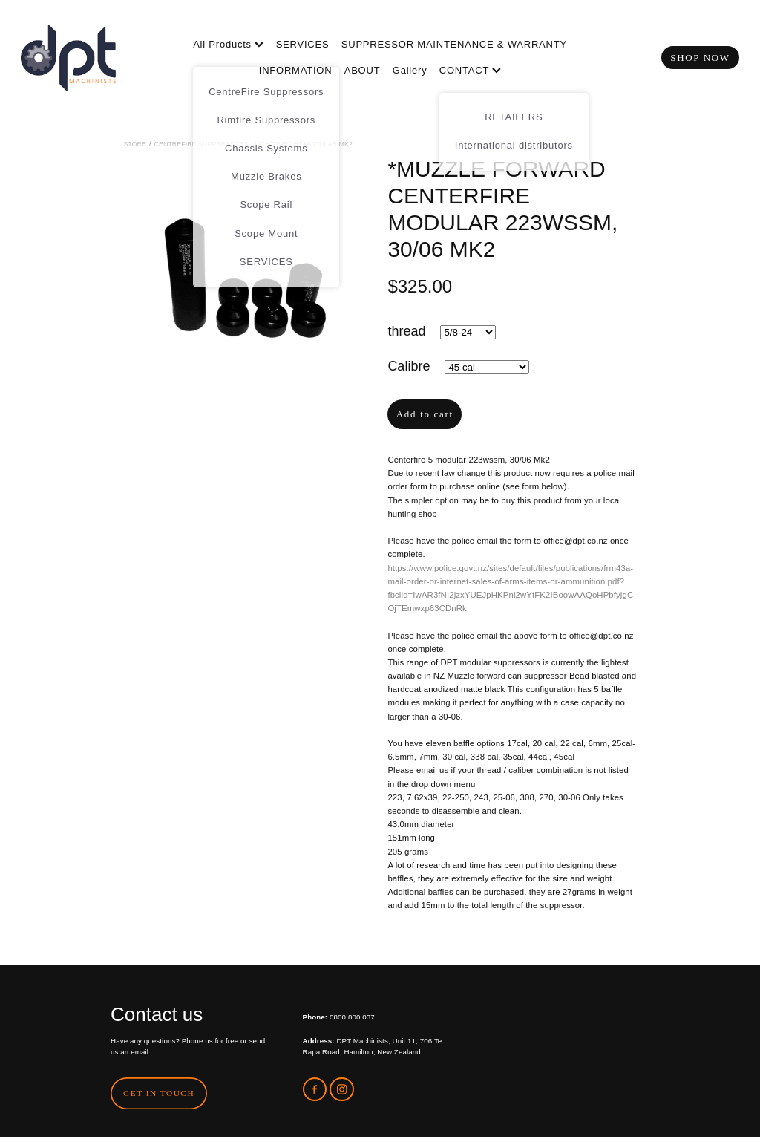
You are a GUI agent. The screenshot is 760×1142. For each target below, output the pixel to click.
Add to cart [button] (424, 414)
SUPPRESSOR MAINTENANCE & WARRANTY (454, 44)
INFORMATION (295, 70)
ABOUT (362, 70)
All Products (228, 44)
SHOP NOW (700, 57)
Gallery (410, 70)
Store (134, 144)
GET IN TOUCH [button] (158, 1093)
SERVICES (303, 44)
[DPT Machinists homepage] (93, 58)
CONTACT (470, 70)
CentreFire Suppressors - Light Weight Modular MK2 (253, 144)
